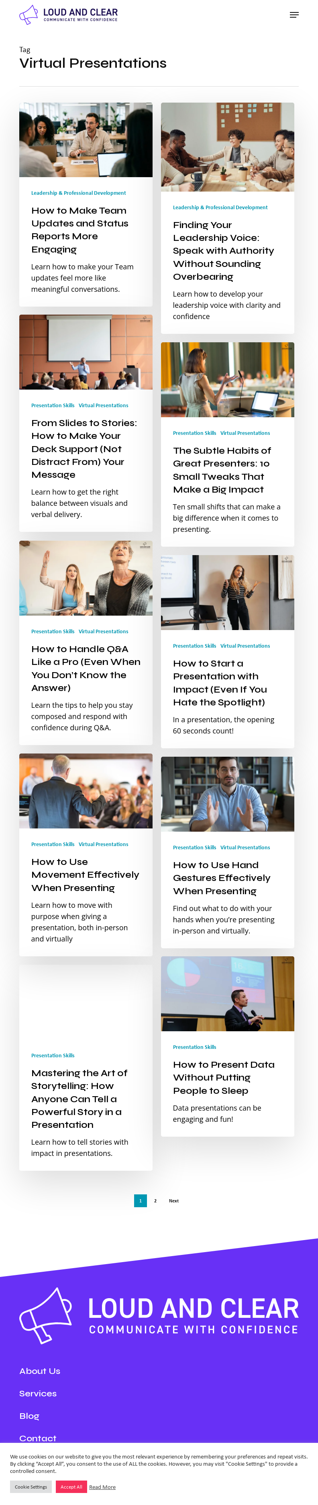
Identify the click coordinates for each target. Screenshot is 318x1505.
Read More (102, 1487)
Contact (38, 1438)
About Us (39, 1371)
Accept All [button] (71, 1486)
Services (38, 1393)
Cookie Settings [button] (31, 1486)
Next (174, 1201)
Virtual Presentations (103, 406)
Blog (29, 1416)
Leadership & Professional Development (78, 192)
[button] (294, 15)
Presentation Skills (53, 406)
